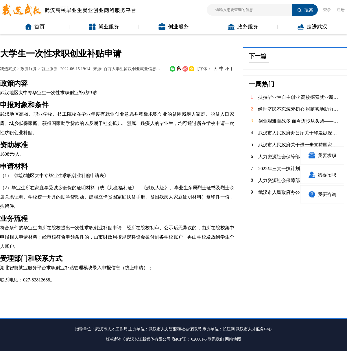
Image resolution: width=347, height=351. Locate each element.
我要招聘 (322, 175)
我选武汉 (8, 68)
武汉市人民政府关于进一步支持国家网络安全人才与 (299, 144)
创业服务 (173, 26)
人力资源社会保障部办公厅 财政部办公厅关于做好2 (299, 156)
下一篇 (257, 56)
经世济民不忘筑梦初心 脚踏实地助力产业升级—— (299, 109)
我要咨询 (322, 194)
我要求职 (322, 155)
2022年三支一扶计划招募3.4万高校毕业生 (299, 168)
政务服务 (243, 26)
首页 (35, 26)
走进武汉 (312, 26)
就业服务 (104, 26)
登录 (327, 10)
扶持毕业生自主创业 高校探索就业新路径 (299, 97)
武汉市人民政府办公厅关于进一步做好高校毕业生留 (299, 192)
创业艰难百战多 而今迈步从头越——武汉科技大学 (299, 121)
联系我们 (216, 339)
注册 (341, 10)
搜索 (308, 9)
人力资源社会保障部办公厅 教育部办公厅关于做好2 (299, 180)
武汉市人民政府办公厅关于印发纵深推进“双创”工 (299, 132)
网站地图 (233, 339)
